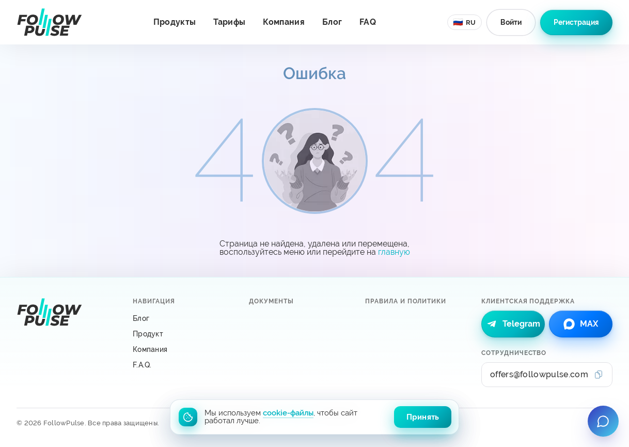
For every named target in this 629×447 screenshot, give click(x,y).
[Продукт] (182, 333)
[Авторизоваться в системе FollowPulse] (511, 22)
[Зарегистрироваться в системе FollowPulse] (576, 22)
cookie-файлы (288, 413)
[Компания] (182, 349)
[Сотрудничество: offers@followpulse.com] (546, 374)
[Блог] (182, 318)
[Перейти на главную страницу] (49, 22)
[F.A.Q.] (182, 364)
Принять (422, 417)
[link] (513, 324)
